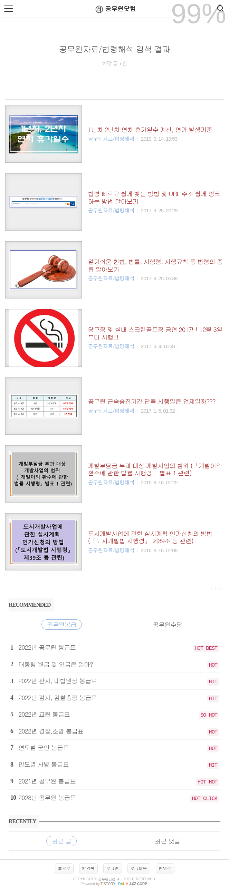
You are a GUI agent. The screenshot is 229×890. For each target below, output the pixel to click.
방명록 (88, 868)
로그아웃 (139, 868)
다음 (217, 589)
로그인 (112, 868)
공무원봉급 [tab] (61, 624)
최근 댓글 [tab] (167, 841)
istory (108, 884)
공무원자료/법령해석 (111, 138)
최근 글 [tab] (61, 841)
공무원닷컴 (114, 9)
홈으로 (64, 868)
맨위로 (165, 868)
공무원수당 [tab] (167, 624)
